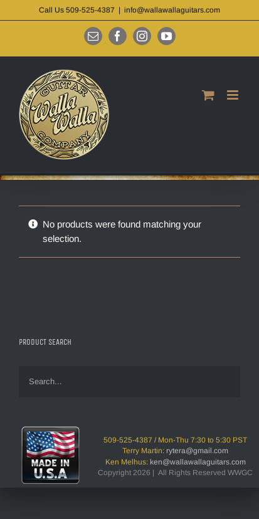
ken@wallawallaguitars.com (198, 462)
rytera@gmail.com (197, 450)
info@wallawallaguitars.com (172, 10)
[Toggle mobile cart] (208, 95)
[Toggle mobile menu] (233, 95)
